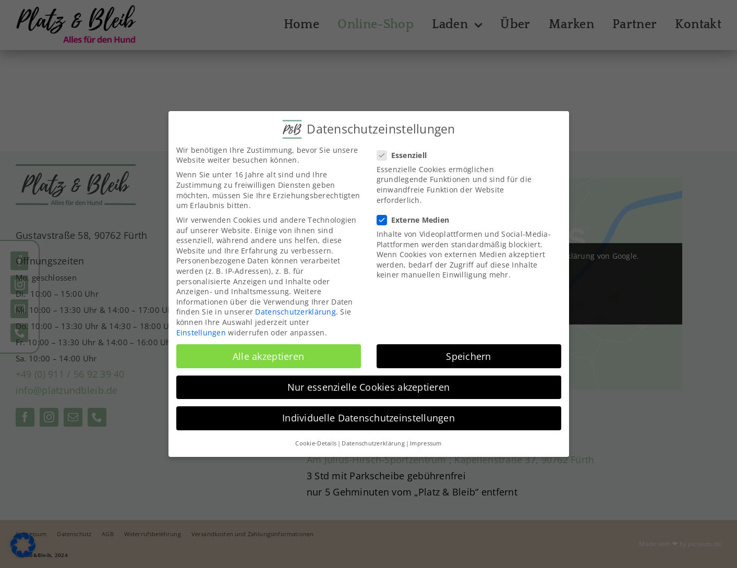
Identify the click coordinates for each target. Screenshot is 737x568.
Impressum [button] (425, 443)
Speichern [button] (468, 356)
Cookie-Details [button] (315, 443)
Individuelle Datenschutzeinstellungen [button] (368, 418)
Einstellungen (201, 332)
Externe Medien (417, 220)
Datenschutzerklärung (295, 312)
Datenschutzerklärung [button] (373, 443)
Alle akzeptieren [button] (268, 356)
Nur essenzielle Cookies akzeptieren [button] (368, 387)
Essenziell (406, 155)
